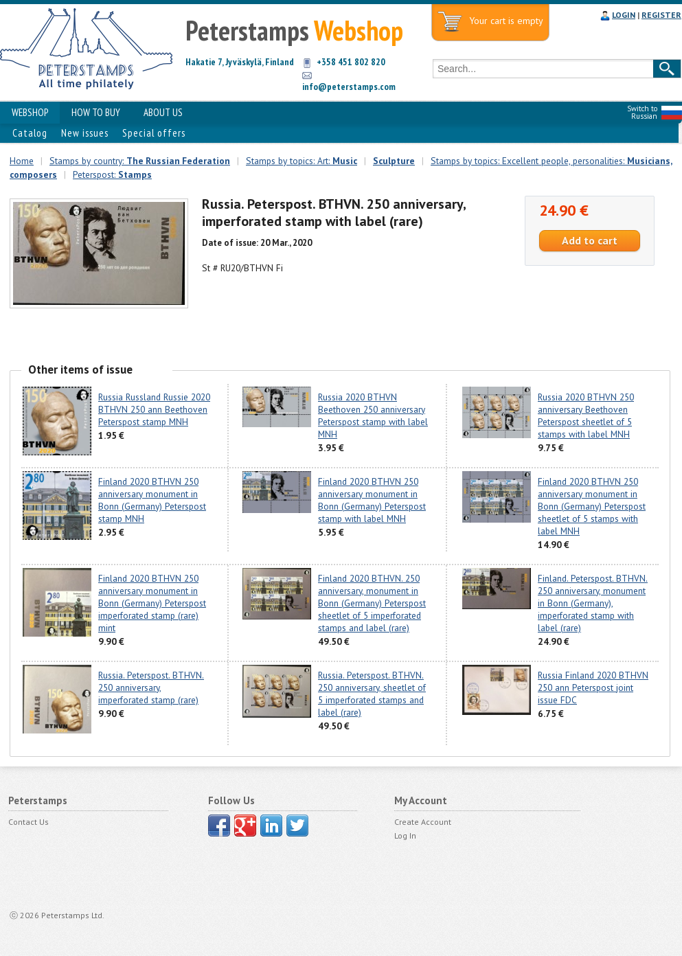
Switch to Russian (642, 112)
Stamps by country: (139, 161)
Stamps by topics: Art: (301, 161)
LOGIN (623, 15)
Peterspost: (112, 174)
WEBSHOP (30, 112)
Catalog (29, 132)
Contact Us (28, 822)
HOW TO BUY (95, 112)
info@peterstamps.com (349, 86)
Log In (405, 835)
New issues (85, 132)
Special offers (153, 132)
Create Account (422, 822)
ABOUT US (163, 112)
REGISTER (661, 15)
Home (22, 161)
